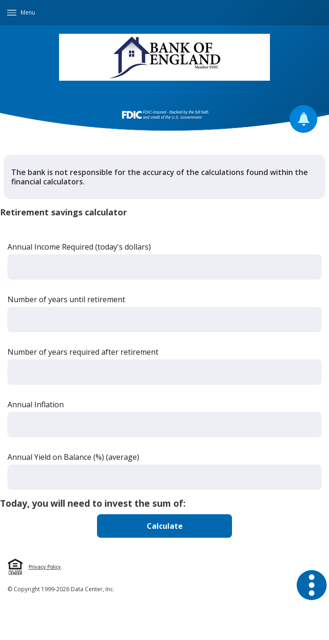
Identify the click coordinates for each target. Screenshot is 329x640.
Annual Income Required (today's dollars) (79, 247)
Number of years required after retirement (82, 352)
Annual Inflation (35, 404)
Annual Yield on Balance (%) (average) (73, 457)
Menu (28, 12)
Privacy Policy (45, 567)
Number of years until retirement (66, 299)
